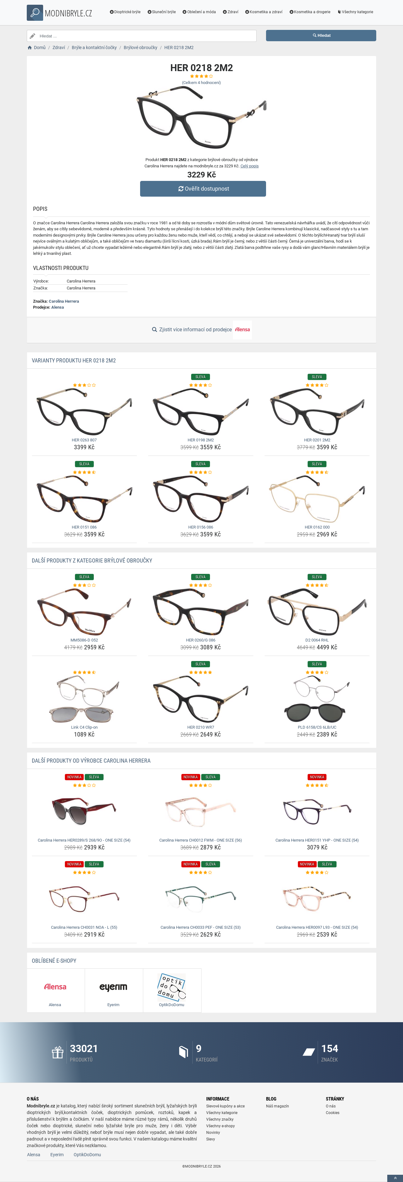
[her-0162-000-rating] (317, 472)
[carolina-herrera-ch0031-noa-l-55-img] (84, 899)
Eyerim (57, 1154)
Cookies (332, 1113)
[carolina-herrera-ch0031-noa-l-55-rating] (84, 873)
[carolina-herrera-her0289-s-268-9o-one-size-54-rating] (84, 785)
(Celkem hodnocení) (201, 82)
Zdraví (230, 12)
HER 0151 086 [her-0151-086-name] (84, 527)
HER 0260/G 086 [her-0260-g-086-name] (200, 640)
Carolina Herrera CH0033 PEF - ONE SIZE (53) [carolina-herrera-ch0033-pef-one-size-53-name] (201, 927)
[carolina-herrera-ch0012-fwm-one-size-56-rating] (200, 785)
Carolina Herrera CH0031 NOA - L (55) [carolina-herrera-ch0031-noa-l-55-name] (84, 927)
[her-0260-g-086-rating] (200, 585)
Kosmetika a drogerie (309, 12)
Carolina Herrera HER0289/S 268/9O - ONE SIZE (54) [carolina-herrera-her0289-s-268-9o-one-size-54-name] (84, 840)
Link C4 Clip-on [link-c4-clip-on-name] (84, 727)
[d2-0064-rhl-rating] (317, 585)
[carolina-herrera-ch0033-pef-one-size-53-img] (200, 899)
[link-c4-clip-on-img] (84, 699)
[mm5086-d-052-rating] (84, 585)
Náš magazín (277, 1106)
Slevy (210, 1139)
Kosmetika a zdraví (264, 12)
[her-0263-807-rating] (84, 385)
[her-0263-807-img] (84, 411)
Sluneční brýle (161, 12)
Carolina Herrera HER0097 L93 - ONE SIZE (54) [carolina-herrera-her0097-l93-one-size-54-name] (317, 927)
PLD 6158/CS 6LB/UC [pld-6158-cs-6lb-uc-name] (317, 727)
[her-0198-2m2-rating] (200, 385)
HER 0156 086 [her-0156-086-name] (200, 527)
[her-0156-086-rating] (200, 472)
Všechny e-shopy (220, 1126)
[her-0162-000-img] (317, 499)
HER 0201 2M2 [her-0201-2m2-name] (317, 440)
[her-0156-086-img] (200, 499)
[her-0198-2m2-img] (200, 411)
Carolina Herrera (64, 301)
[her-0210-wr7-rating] (200, 672)
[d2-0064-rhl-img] (317, 612)
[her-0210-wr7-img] (200, 699)
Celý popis (250, 166)
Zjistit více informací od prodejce (201, 330)
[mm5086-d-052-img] (84, 612)
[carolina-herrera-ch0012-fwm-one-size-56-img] (200, 812)
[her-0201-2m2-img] (317, 411)
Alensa (57, 307)
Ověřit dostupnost (203, 188)
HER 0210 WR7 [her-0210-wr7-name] (200, 727)
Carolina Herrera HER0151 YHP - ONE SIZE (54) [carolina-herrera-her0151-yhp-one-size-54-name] (317, 840)
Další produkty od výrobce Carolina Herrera (91, 760)
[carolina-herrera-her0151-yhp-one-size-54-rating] (317, 785)
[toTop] (395, 1178)
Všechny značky (220, 1119)
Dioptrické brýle (125, 12)
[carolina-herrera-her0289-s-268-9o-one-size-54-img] (84, 812)
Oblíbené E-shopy (54, 960)
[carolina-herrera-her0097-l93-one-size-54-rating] (317, 873)
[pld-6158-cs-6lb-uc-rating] (317, 672)
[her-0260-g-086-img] (200, 612)
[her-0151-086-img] (84, 499)
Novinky (213, 1132)
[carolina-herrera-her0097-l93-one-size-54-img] (317, 899)
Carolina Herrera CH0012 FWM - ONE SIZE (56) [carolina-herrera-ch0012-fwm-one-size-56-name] (200, 840)
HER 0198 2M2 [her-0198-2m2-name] (201, 440)
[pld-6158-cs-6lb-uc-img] (317, 699)
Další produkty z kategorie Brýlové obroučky (92, 560)
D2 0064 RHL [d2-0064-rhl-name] (317, 640)
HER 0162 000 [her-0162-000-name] (317, 527)
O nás (331, 1106)
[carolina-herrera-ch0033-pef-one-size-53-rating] (200, 873)
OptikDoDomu (87, 1154)
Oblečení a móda (199, 12)
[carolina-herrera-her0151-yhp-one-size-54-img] (317, 812)
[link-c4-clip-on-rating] (84, 672)
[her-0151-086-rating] (84, 472)
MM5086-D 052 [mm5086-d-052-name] (84, 640)
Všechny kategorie (355, 12)
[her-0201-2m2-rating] (317, 385)
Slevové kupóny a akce (225, 1106)
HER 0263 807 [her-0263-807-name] (84, 440)
